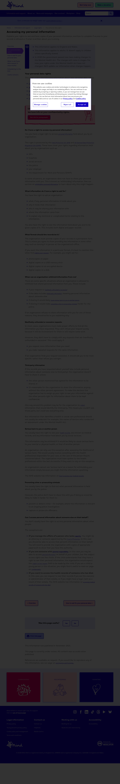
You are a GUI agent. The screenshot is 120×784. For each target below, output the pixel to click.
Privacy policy (67, 99)
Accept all (82, 105)
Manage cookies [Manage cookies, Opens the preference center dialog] (40, 105)
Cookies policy (81, 99)
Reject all (67, 105)
